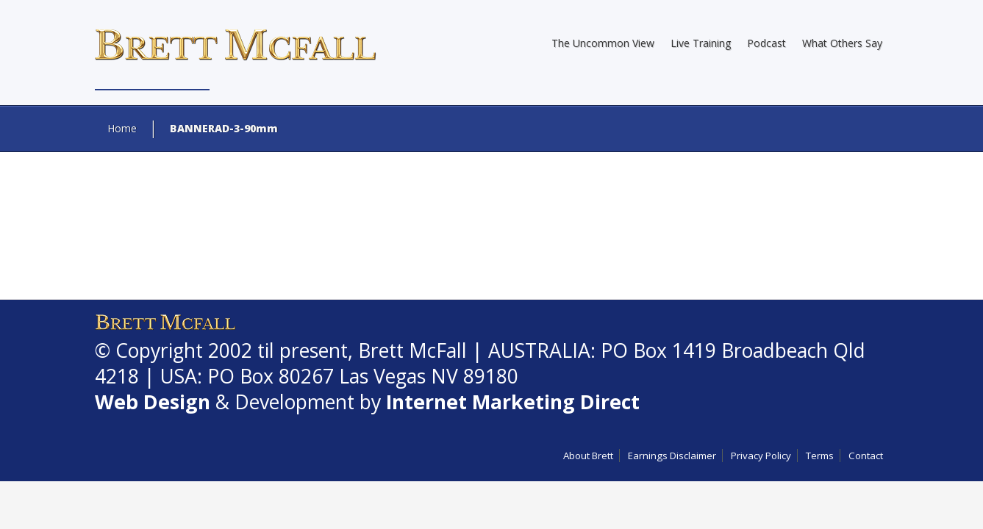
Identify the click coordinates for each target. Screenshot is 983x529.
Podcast (766, 43)
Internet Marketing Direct (513, 402)
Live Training (701, 43)
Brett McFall (412, 350)
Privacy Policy (761, 455)
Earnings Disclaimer (672, 455)
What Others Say (842, 43)
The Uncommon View (602, 43)
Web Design (152, 402)
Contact (865, 455)
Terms (820, 455)
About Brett (588, 455)
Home (122, 128)
